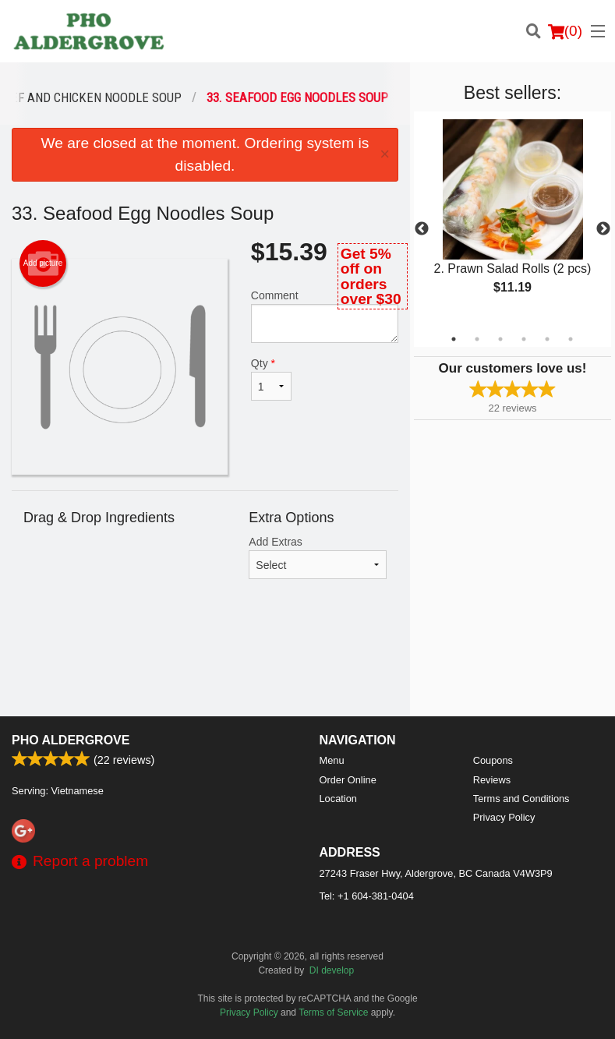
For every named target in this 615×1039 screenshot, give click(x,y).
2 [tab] (477, 339)
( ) (565, 31)
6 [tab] (570, 339)
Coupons (493, 760)
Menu (332, 760)
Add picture (43, 263)
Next (603, 229)
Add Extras (318, 557)
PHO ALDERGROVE (70, 740)
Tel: (367, 896)
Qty (271, 379)
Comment (324, 316)
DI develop (331, 970)
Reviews (492, 780)
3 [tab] (500, 339)
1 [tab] (453, 339)
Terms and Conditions (521, 798)
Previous (421, 229)
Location (338, 798)
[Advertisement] (205, 666)
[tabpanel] (512, 219)
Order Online (348, 780)
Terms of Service (333, 1012)
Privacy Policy (504, 817)
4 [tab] (524, 339)
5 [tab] (547, 339)
